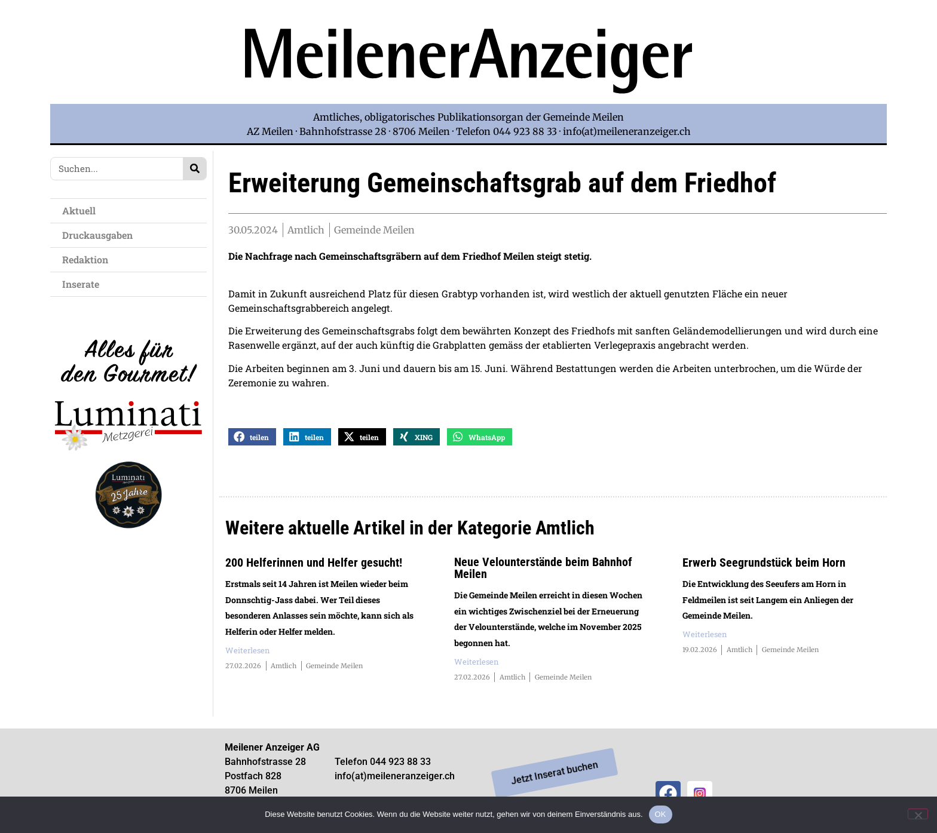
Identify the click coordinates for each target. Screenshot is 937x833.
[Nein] (918, 814)
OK (660, 814)
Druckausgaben (97, 235)
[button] (252, 438)
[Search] (194, 169)
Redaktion (88, 259)
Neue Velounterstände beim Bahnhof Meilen (543, 569)
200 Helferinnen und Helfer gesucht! (313, 564)
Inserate (83, 284)
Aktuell (82, 210)
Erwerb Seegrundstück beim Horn (764, 564)
